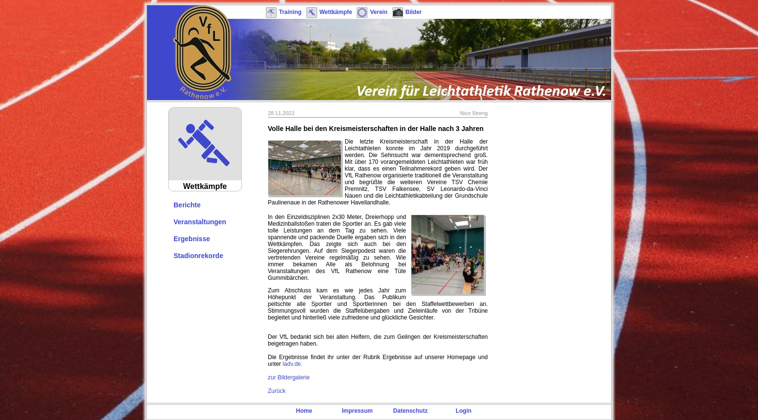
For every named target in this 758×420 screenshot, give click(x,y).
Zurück (277, 391)
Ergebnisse (192, 239)
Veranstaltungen (200, 222)
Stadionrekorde (198, 256)
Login (464, 410)
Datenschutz (410, 410)
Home (304, 410)
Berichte (187, 205)
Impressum (357, 410)
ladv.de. (293, 364)
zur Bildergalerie (289, 377)
